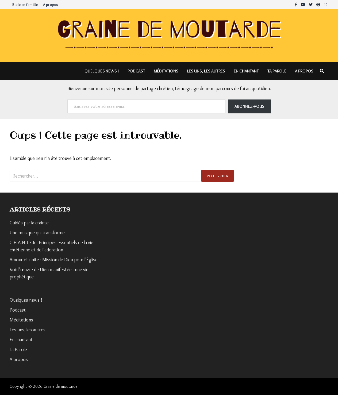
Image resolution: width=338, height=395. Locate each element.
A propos (50, 4)
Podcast (136, 71)
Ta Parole (276, 71)
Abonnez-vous (249, 106)
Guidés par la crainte (29, 223)
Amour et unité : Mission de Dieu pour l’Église (54, 260)
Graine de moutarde (61, 386)
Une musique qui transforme (37, 233)
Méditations (166, 71)
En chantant (246, 71)
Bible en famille (25, 4)
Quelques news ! (101, 71)
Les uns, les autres (206, 71)
